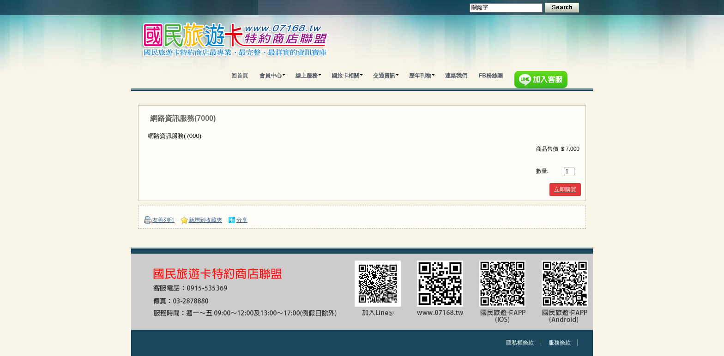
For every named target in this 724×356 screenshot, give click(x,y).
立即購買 (565, 189)
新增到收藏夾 (205, 220)
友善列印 (163, 220)
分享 (241, 220)
